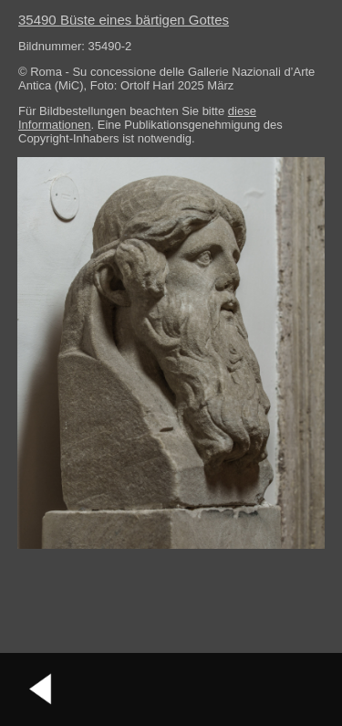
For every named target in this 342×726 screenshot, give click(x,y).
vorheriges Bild (41, 689)
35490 (123, 19)
